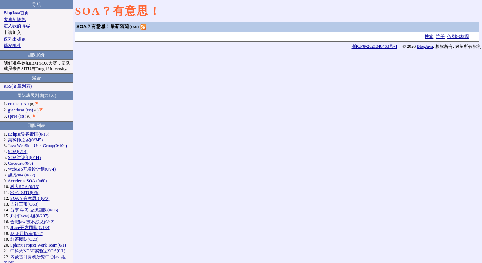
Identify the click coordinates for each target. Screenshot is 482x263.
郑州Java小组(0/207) (29, 215)
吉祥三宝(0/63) (24, 204)
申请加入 (12, 32)
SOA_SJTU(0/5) (25, 192)
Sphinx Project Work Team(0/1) (38, 245)
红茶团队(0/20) (24, 239)
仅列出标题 (458, 36)
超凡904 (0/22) (21, 175)
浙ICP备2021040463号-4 (374, 46)
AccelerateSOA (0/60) (27, 180)
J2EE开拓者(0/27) (26, 233)
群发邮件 (12, 45)
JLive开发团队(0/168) (30, 227)
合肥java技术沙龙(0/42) (32, 221)
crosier (14, 103)
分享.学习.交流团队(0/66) (34, 210)
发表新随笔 (15, 19)
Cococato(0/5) (20, 163)
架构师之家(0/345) (25, 139)
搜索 (429, 36)
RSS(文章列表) (18, 86)
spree (12, 116)
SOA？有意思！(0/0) (29, 198)
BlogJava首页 (16, 12)
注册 (440, 36)
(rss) (134, 26)
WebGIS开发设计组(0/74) (32, 169)
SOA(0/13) (17, 151)
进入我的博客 (17, 25)
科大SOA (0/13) (24, 186)
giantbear (16, 110)
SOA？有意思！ (118, 11)
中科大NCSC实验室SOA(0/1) (37, 251)
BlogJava (425, 46)
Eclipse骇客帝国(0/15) (28, 134)
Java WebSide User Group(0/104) (37, 145)
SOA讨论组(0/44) (24, 157)
